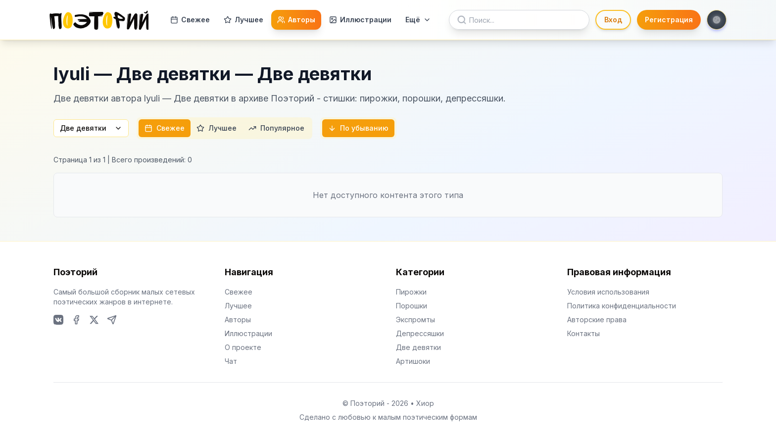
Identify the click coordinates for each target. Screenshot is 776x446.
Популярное (276, 128)
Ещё (418, 19)
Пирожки (411, 292)
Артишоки (413, 361)
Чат (231, 361)
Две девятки (91, 128)
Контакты (583, 333)
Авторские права (597, 319)
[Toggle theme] (717, 20)
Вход (613, 19)
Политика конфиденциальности (621, 305)
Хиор (425, 403)
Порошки (411, 305)
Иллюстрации (360, 19)
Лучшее (243, 19)
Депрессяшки (420, 333)
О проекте (243, 347)
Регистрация (669, 19)
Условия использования (608, 292)
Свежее (190, 19)
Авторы (296, 19)
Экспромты (415, 319)
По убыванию (358, 128)
